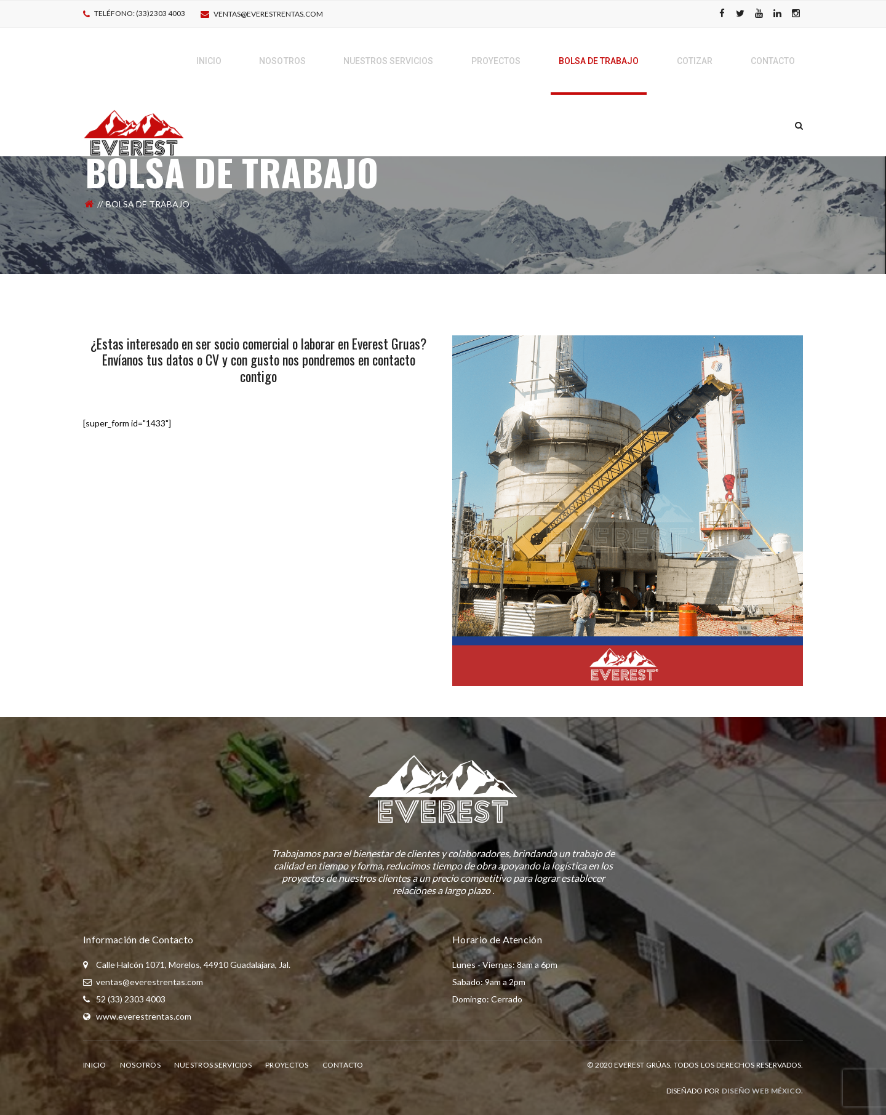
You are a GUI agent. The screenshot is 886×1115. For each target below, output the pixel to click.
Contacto (343, 1064)
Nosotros (140, 1064)
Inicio (94, 1064)
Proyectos (287, 1064)
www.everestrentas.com (143, 1016)
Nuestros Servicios (213, 1064)
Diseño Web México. (762, 1090)
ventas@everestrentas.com (268, 13)
